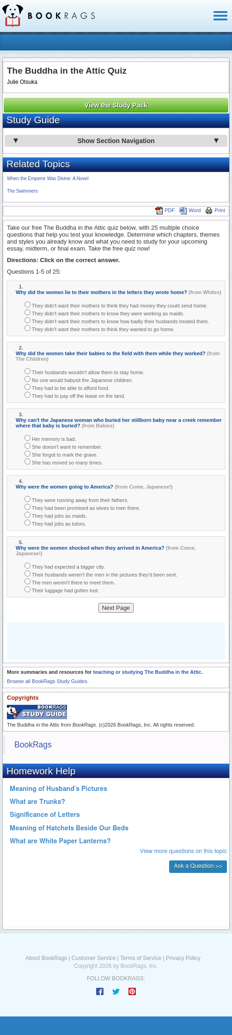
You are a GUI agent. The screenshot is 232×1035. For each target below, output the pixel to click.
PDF (165, 210)
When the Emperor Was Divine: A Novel (47, 178)
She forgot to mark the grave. (61, 454)
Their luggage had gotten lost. (61, 589)
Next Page (116, 607)
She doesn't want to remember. (63, 446)
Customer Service (94, 958)
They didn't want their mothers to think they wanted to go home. (99, 328)
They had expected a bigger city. (64, 566)
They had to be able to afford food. (67, 387)
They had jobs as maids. (55, 515)
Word (190, 210)
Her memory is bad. (50, 438)
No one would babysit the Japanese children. (78, 379)
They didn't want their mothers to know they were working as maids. (104, 312)
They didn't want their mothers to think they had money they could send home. (116, 304)
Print (215, 210)
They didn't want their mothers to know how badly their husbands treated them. (116, 320)
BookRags (33, 744)
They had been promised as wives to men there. (82, 507)
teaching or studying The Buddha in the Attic (147, 672)
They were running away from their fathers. (76, 499)
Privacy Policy (183, 958)
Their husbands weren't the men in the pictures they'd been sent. (100, 574)
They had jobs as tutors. (55, 523)
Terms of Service (140, 958)
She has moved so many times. (63, 461)
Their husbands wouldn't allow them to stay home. (84, 371)
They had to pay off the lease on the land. (74, 395)
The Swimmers (22, 191)
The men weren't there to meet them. (69, 581)
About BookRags (46, 958)
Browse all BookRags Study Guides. (48, 681)
